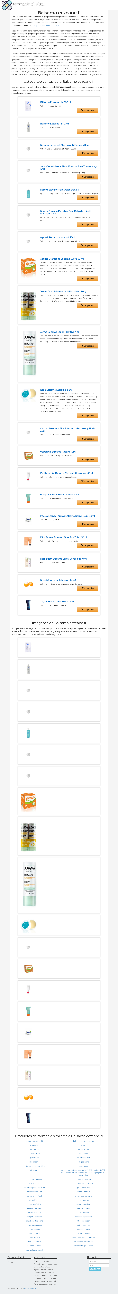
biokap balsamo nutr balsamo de (45, 25)
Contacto (10, 1262)
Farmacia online (30, 1288)
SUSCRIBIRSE (95, 1269)
